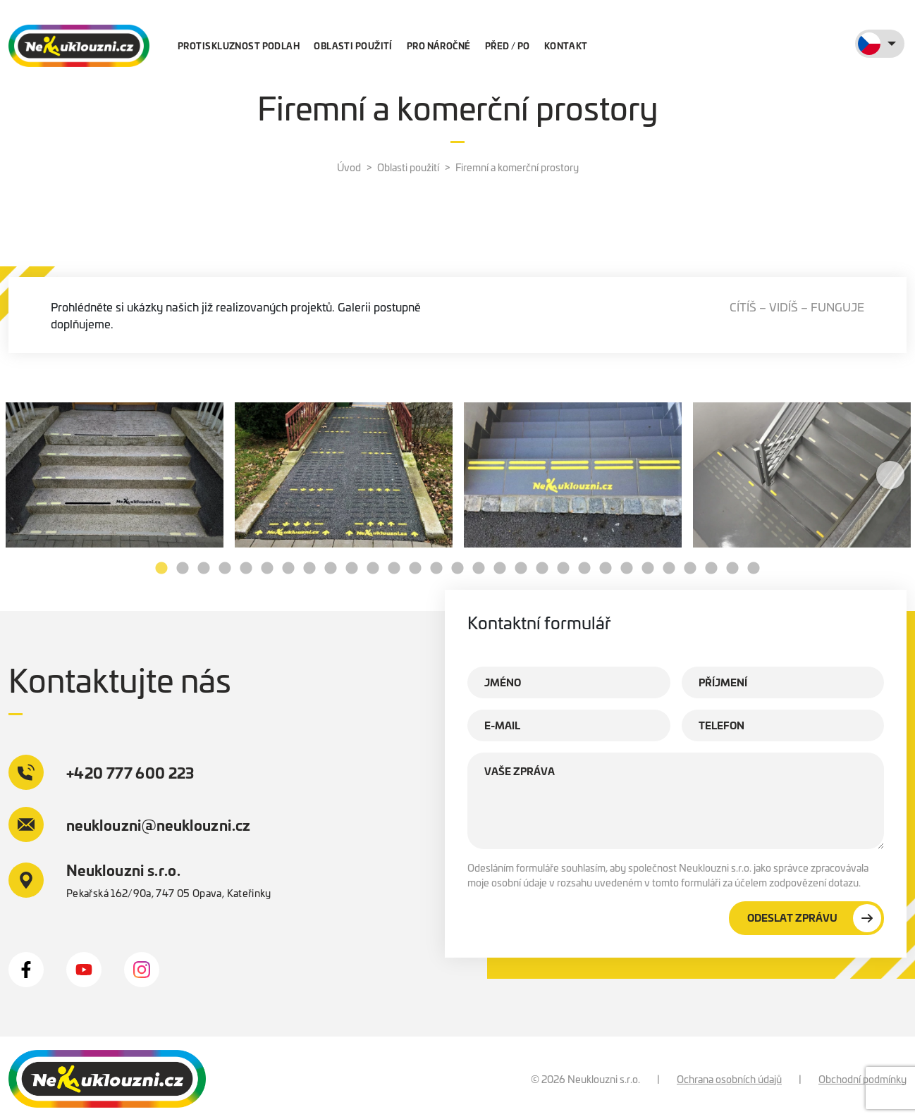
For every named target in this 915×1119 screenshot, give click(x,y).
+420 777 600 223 (101, 772)
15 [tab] (457, 569)
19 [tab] (542, 569)
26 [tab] (690, 569)
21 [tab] (584, 569)
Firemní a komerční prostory (517, 167)
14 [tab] (436, 569)
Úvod (349, 167)
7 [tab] (288, 569)
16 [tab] (479, 569)
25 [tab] (669, 569)
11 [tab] (373, 569)
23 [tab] (627, 569)
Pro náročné (439, 45)
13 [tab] (415, 569)
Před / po (507, 45)
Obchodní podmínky (862, 1079)
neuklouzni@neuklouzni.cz (129, 824)
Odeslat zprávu (814, 918)
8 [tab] (309, 569)
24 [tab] (648, 569)
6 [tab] (267, 569)
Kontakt (566, 45)
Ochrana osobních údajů (729, 1079)
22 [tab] (605, 569)
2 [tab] (183, 569)
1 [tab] (161, 569)
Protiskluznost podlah (239, 45)
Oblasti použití (353, 45)
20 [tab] (563, 569)
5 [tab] (246, 569)
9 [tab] (331, 569)
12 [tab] (394, 569)
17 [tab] (500, 569)
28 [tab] (732, 569)
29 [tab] (754, 569)
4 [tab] (225, 569)
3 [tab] (204, 569)
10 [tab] (352, 569)
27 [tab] (711, 569)
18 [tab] (521, 569)
